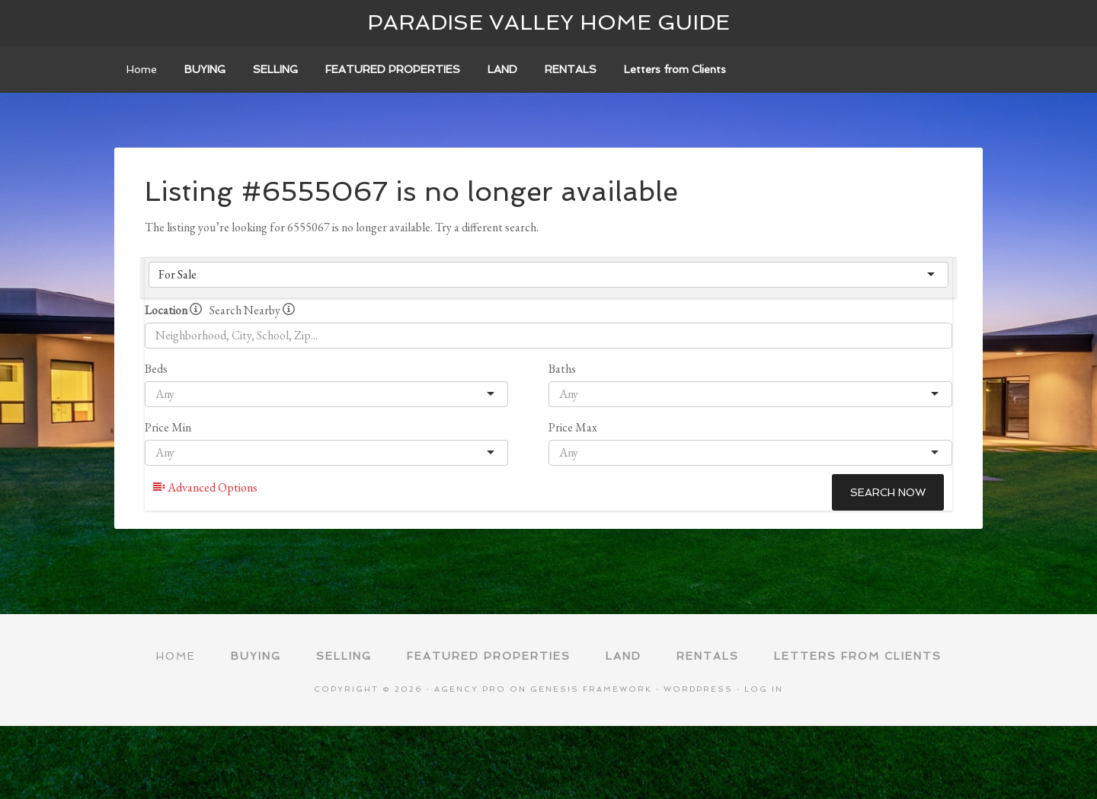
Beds (156, 369)
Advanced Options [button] (205, 487)
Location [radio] (173, 310)
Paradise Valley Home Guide (548, 22)
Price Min (168, 427)
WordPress (698, 689)
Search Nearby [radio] (252, 310)
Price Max (572, 427)
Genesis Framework (591, 689)
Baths (562, 369)
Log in (763, 689)
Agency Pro (470, 689)
